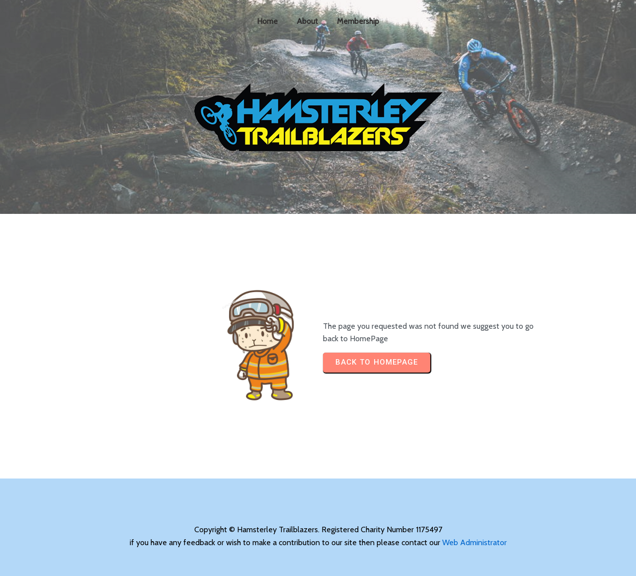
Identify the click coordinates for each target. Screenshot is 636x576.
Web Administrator (474, 542)
